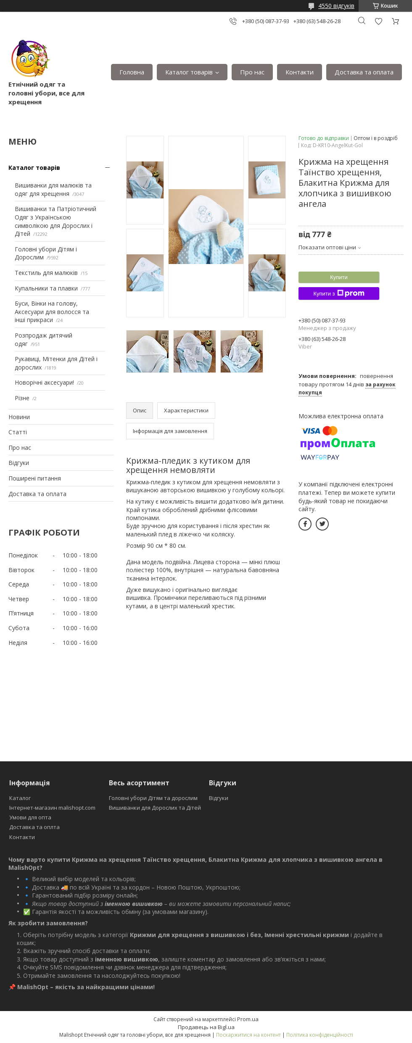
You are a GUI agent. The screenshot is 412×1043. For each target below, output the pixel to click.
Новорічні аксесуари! (44, 382)
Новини (19, 417)
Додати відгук (378, 21)
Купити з (338, 293)
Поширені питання (34, 478)
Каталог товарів (189, 72)
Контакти (299, 72)
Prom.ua (248, 1019)
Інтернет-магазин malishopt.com (52, 807)
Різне (22, 398)
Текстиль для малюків (46, 273)
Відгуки (18, 463)
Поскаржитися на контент (248, 1034)
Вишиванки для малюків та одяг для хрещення (53, 189)
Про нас (252, 72)
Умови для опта (30, 817)
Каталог (20, 798)
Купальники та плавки (46, 288)
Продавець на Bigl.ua (206, 1027)
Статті (17, 432)
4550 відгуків (336, 6)
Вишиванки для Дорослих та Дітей (155, 807)
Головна (131, 72)
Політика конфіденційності (319, 1034)
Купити (339, 277)
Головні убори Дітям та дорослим (153, 798)
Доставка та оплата (364, 72)
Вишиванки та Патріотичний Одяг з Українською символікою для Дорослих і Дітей (55, 221)
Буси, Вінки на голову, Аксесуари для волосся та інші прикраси (52, 311)
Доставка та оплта (34, 827)
